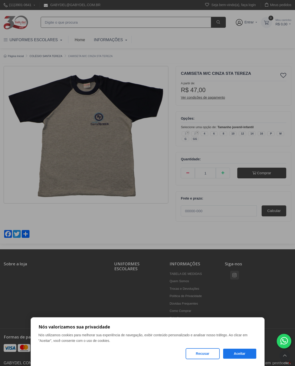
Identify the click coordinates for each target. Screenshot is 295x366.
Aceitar (239, 354)
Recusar (202, 354)
